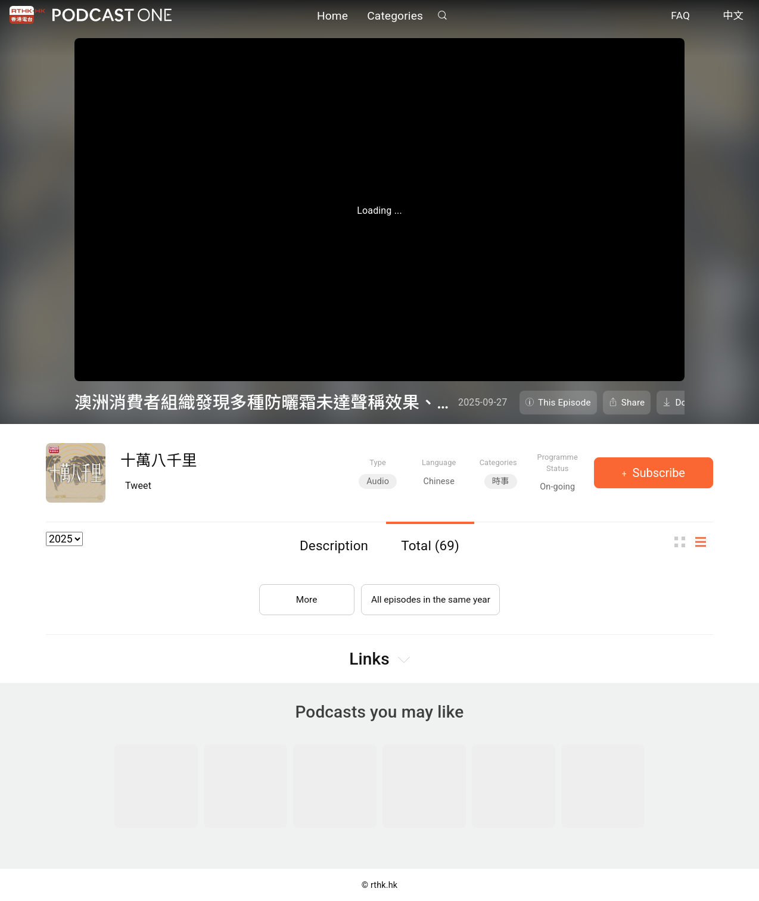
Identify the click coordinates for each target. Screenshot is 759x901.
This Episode (564, 402)
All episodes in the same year (430, 597)
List (704, 542)
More (304, 597)
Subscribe (657, 473)
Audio (377, 481)
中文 (733, 17)
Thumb (683, 542)
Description (334, 545)
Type (377, 462)
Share (633, 402)
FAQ (680, 17)
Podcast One (112, 16)
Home (332, 16)
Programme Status (557, 463)
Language (439, 462)
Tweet (138, 485)
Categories (395, 16)
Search (442, 15)
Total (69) (430, 545)
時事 (500, 481)
